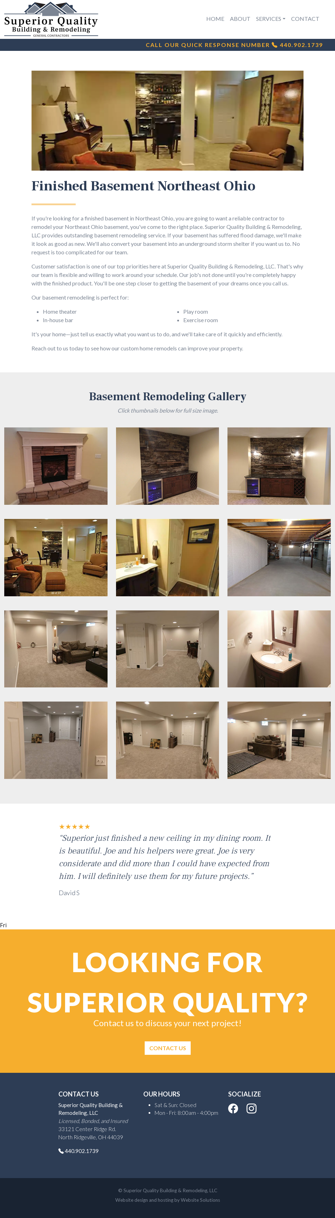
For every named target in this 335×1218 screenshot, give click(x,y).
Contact (305, 18)
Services (268, 18)
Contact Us (167, 1048)
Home (215, 18)
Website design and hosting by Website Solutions (167, 1200)
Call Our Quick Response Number (232, 44)
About (240, 18)
